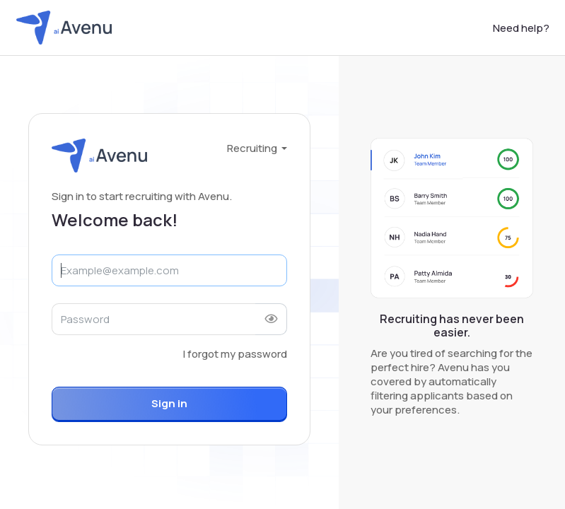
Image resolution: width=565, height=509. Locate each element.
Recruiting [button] (253, 148)
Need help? (521, 28)
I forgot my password (235, 353)
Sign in (169, 403)
